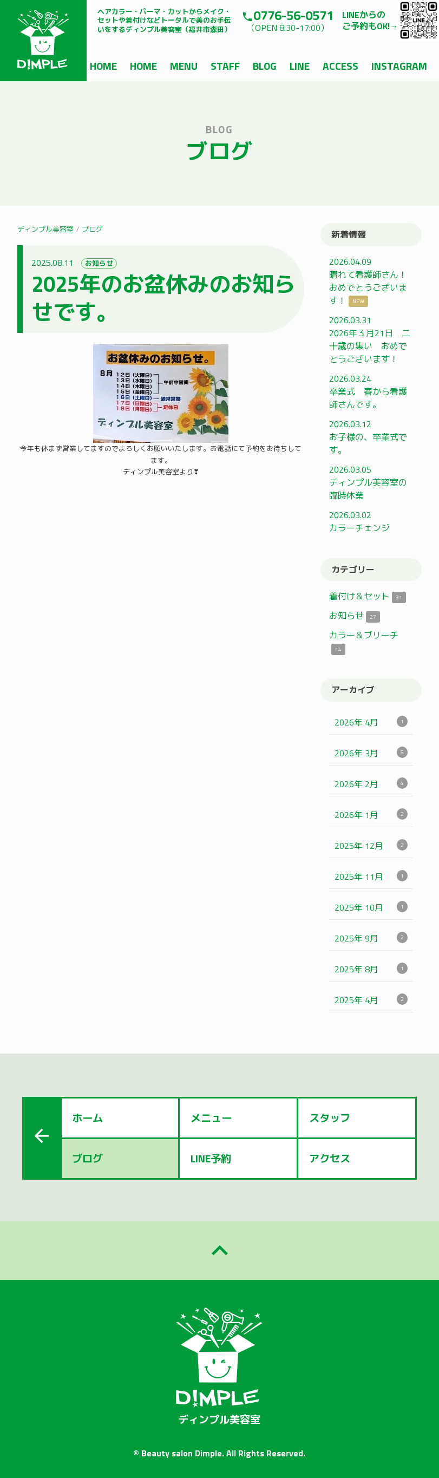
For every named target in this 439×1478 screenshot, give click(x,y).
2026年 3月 (371, 753)
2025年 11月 (371, 876)
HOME (103, 66)
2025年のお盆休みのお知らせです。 (163, 298)
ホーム (87, 1118)
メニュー (211, 1118)
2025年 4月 (371, 999)
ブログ (92, 229)
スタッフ (329, 1118)
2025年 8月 (371, 969)
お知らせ (99, 263)
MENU (184, 66)
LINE (300, 66)
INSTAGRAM (399, 66)
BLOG (265, 66)
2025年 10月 (371, 907)
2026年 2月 (371, 783)
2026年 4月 (371, 722)
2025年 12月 (371, 845)
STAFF (225, 66)
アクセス (329, 1158)
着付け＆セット (367, 596)
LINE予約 (211, 1158)
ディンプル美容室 (45, 229)
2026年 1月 (371, 814)
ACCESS (340, 66)
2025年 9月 (371, 938)
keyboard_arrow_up (220, 1250)
